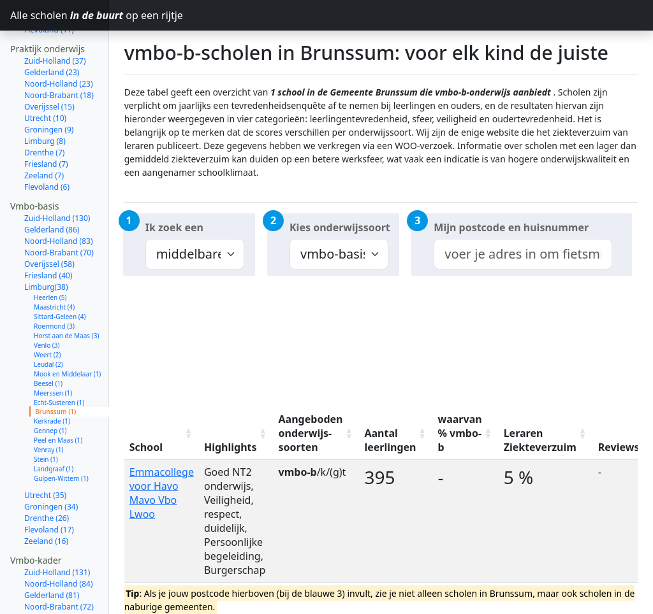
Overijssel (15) (49, 71)
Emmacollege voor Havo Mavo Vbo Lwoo (161, 493)
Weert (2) (47, 319)
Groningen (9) (48, 94)
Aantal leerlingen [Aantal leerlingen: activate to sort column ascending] (390, 440)
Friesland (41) (48, 594)
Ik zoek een (174, 227)
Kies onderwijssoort (340, 227)
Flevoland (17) (49, 494)
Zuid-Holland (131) (57, 536)
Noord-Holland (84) (58, 548)
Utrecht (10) (45, 82)
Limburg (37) (47, 605)
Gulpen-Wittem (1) (61, 442)
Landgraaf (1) (53, 433)
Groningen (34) (51, 471)
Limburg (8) (45, 105)
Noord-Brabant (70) (59, 216)
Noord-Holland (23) (58, 48)
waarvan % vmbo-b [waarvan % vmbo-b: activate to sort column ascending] (460, 433)
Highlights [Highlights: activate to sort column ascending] (230, 447)
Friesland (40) (48, 239)
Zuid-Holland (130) (57, 182)
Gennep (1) (50, 394)
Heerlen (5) (50, 261)
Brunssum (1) (55, 375)
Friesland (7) (46, 128)
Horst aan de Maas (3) (66, 300)
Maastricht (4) (54, 271)
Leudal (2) (48, 328)
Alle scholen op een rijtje (59, 15)
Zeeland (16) (46, 505)
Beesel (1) (48, 347)
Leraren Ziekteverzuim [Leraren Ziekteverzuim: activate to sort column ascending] (540, 440)
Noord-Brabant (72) (59, 571)
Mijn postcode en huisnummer (511, 227)
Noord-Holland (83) (58, 205)
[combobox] (523, 254)
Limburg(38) (46, 251)
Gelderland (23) (51, 36)
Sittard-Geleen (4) (59, 280)
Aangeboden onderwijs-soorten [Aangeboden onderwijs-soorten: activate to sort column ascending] (311, 433)
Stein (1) (46, 423)
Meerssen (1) (53, 357)
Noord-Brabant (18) (59, 59)
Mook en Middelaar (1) (67, 338)
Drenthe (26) (46, 482)
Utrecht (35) (45, 459)
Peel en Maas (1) (58, 404)
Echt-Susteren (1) (59, 366)
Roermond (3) (54, 290)
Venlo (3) (47, 309)
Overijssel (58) (49, 228)
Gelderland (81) (51, 559)
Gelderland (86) (51, 194)
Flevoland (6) (47, 151)
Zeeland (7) (44, 139)
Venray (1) (49, 414)
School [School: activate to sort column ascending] (146, 447)
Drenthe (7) (44, 116)
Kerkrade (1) (52, 385)
